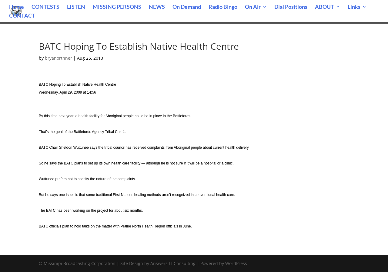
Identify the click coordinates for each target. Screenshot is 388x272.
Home (16, 7)
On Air (253, 7)
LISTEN (76, 7)
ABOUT (324, 7)
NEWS (157, 7)
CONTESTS (45, 7)
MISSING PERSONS (117, 7)
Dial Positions (290, 7)
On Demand (186, 7)
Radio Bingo (223, 7)
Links (354, 7)
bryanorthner (58, 58)
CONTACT (22, 16)
